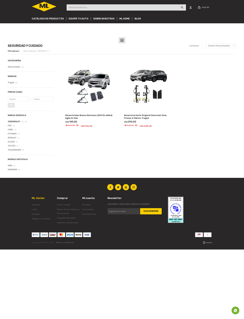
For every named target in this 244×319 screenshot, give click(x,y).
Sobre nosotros (104, 18)
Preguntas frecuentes (66, 287)
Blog (138, 18)
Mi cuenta (86, 274)
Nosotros (36, 274)
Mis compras (87, 279)
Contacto (36, 283)
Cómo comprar (63, 274)
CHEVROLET (35, 121)
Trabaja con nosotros (41, 288)
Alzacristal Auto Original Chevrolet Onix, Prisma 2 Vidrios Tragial (145, 186)
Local (34, 279)
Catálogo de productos (48, 18)
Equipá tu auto (78, 18)
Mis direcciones (89, 283)
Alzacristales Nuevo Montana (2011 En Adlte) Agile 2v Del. (88, 186)
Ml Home (124, 18)
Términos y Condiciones (67, 292)
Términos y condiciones (65, 312)
